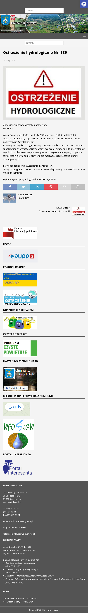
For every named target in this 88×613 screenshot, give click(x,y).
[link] (84, 4)
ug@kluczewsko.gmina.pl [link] (21, 521)
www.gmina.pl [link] (53, 610)
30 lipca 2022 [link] (11, 60)
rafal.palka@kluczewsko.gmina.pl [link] (19, 533)
